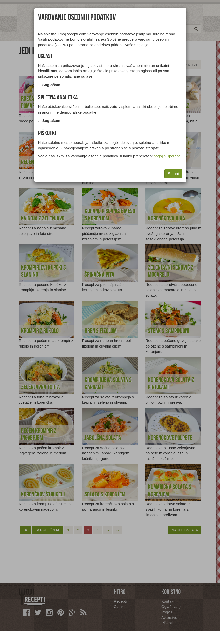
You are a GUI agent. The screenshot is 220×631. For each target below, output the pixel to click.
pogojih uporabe (167, 156)
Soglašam (51, 85)
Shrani (173, 173)
